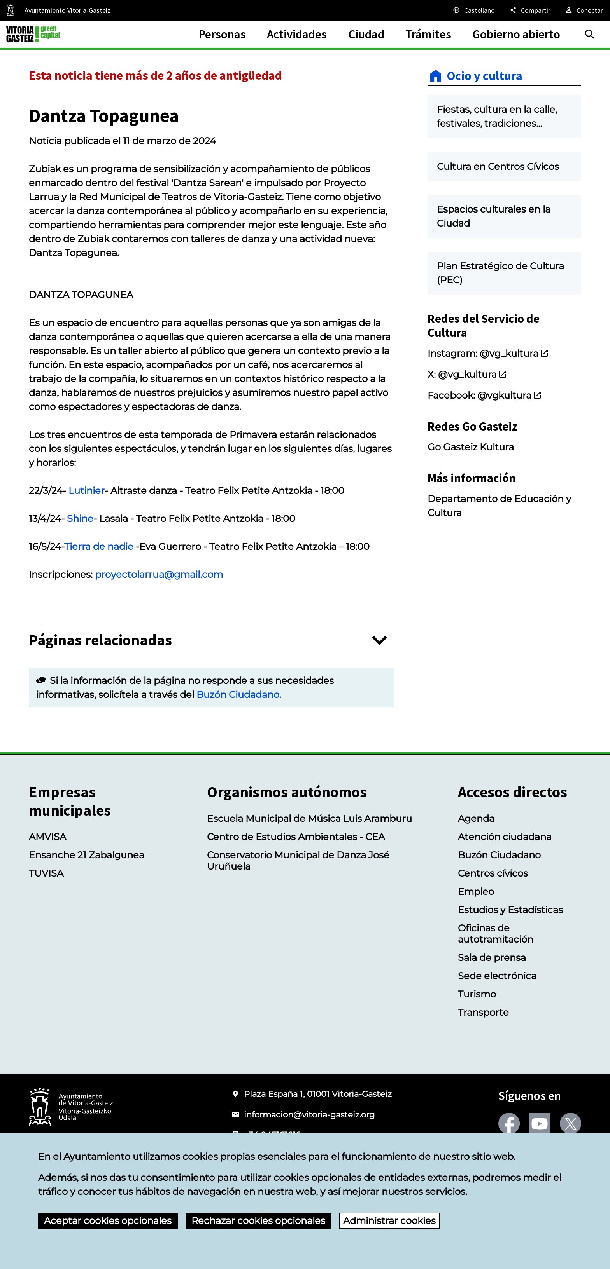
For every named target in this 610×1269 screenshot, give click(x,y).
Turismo (477, 994)
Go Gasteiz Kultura (471, 447)
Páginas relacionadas (100, 640)
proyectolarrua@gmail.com (159, 574)
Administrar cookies (389, 1220)
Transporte (483, 1012)
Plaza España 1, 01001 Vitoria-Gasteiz (318, 1094)
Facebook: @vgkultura (485, 395)
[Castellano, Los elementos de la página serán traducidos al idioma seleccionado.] (473, 10)
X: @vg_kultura (467, 374)
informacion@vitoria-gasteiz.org (309, 1114)
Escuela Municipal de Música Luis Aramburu (309, 818)
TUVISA (46, 873)
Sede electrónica (497, 975)
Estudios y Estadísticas (510, 909)
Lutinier (86, 490)
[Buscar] (590, 34)
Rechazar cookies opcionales (258, 1220)
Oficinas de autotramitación (495, 933)
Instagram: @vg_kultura (488, 353)
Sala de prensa (492, 957)
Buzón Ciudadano (499, 855)
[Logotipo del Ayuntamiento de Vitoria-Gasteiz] (71, 1107)
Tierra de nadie (98, 546)
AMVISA (47, 836)
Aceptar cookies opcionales (108, 1220)
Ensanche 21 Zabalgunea (86, 855)
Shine (80, 518)
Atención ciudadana (505, 836)
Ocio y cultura (484, 75)
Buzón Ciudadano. (238, 694)
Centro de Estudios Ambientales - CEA (296, 836)
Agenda (476, 818)
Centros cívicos (493, 873)
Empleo (476, 891)
